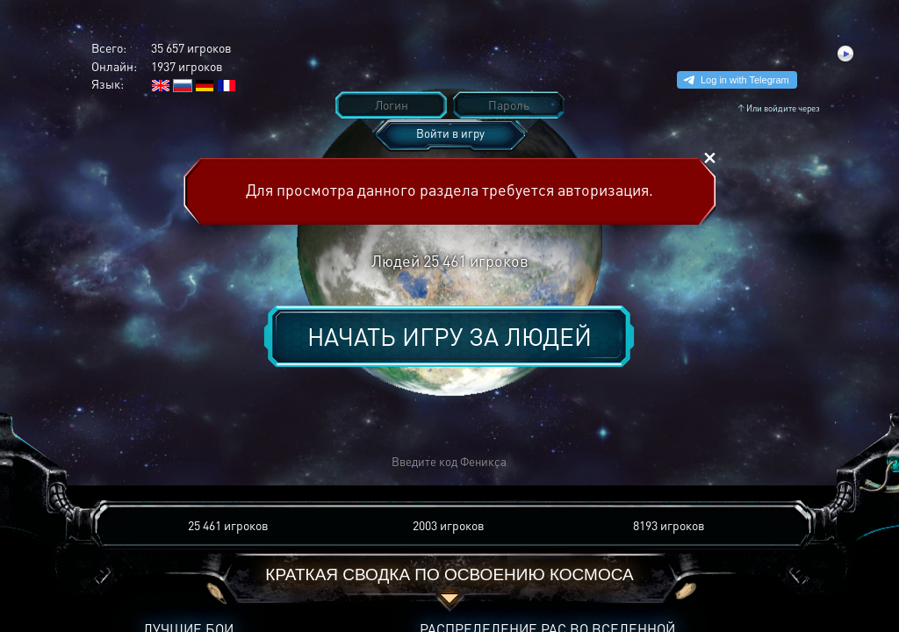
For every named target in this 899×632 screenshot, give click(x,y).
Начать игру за (449, 336)
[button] (191, 462)
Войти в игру (450, 133)
